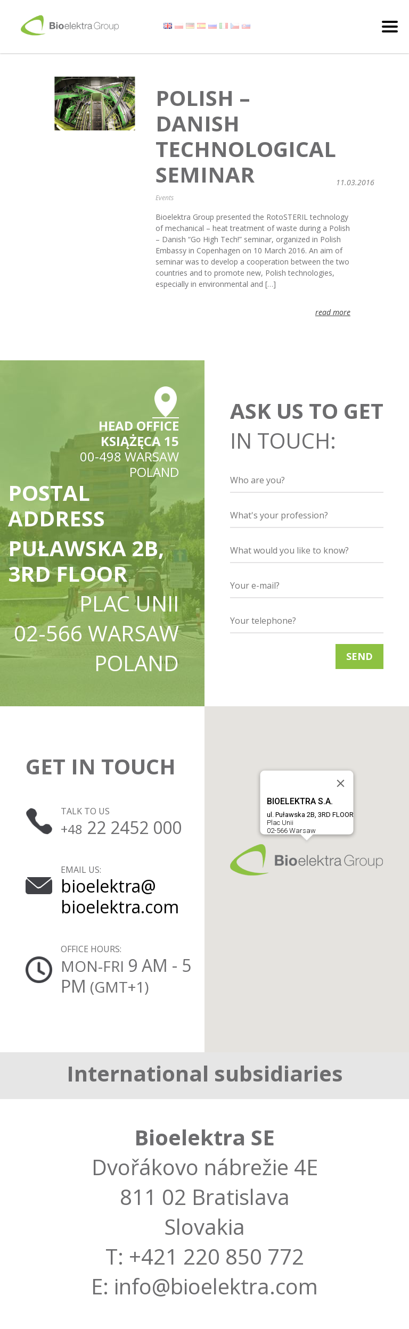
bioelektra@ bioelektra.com (120, 896)
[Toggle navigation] (389, 26)
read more (332, 312)
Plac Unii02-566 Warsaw (310, 815)
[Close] (341, 783)
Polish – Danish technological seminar (246, 136)
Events (165, 197)
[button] (306, 859)
